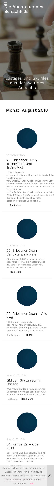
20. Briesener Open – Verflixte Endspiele (23, 252)
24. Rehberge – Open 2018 (23, 446)
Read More (17, 204)
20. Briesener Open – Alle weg (26, 315)
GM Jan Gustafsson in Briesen (23, 382)
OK (32, 483)
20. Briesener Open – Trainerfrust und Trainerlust (23, 164)
